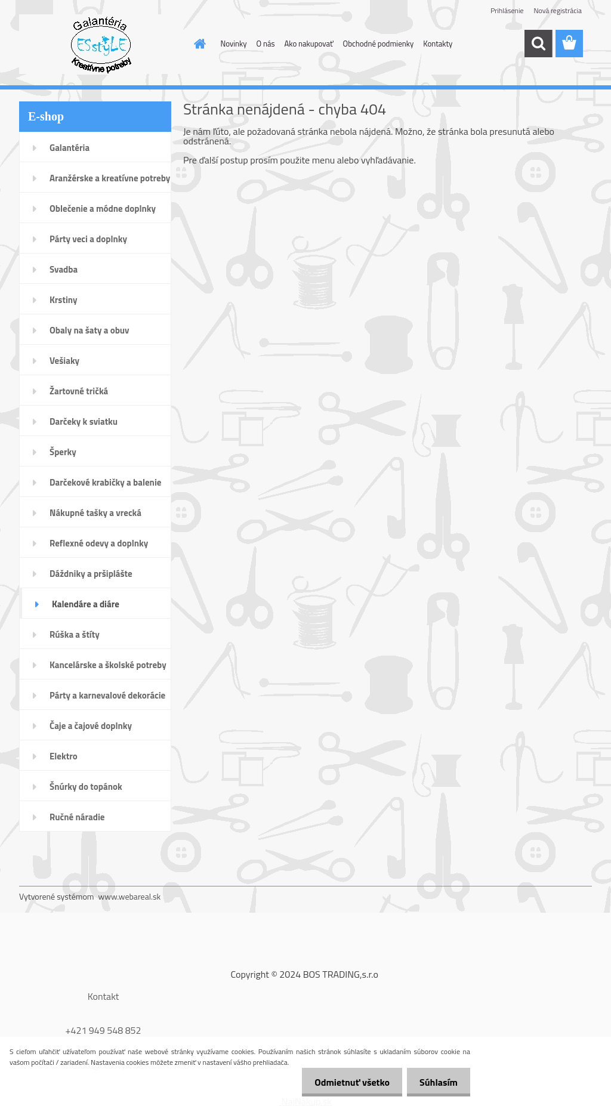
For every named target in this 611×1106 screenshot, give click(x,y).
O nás (266, 44)
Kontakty (437, 44)
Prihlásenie (506, 10)
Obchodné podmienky (378, 44)
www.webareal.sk (129, 896)
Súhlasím (436, 1082)
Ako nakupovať (309, 44)
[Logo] (101, 44)
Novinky (234, 44)
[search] (538, 43)
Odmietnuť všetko (344, 1082)
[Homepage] (198, 43)
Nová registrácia (557, 10)
